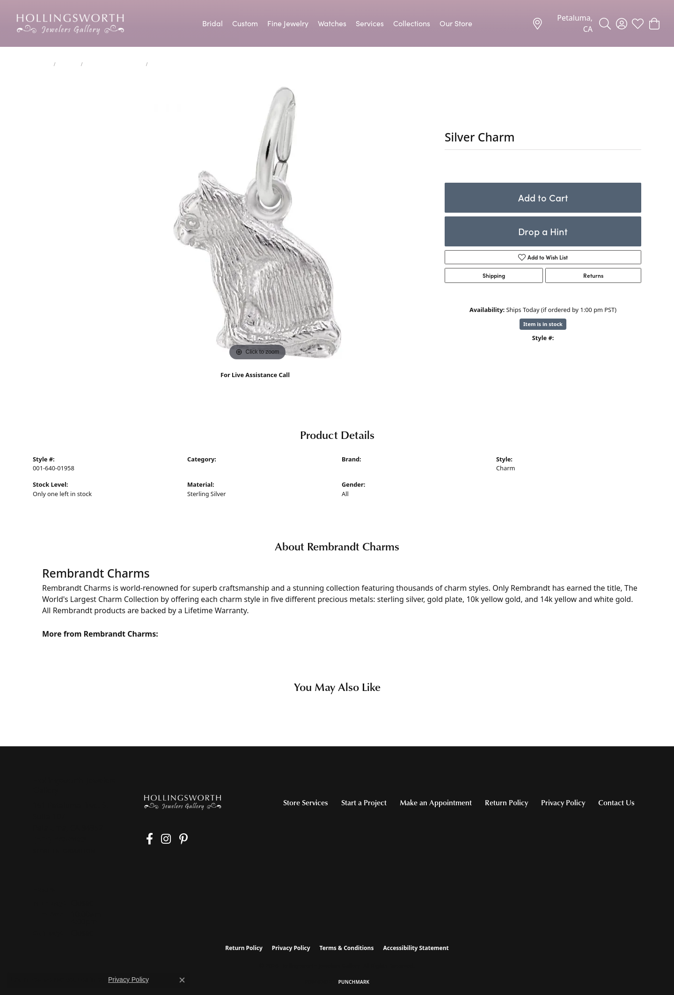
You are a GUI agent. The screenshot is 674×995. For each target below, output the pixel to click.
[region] (257, 222)
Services (370, 23)
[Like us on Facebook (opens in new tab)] (145, 839)
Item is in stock (543, 323)
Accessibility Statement (415, 948)
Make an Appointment (436, 802)
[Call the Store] (60, 839)
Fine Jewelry (287, 23)
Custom (245, 23)
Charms (68, 64)
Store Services (305, 802)
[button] (605, 23)
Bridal (212, 23)
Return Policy (506, 802)
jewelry (41, 64)
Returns (593, 275)
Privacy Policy (563, 802)
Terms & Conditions (347, 948)
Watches (332, 23)
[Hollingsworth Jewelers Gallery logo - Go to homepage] (70, 23)
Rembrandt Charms (369, 468)
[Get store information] (64, 851)
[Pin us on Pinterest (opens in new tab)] (172, 839)
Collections (411, 23)
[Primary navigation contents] (337, 23)
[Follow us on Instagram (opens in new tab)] (159, 839)
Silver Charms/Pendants (114, 64)
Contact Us (616, 802)
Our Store (456, 23)
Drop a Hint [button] (543, 231)
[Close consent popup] (182, 980)
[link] (562, 23)
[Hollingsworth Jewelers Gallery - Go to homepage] (182, 802)
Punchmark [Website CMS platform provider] (354, 982)
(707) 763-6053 (255, 385)
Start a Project (364, 802)
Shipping (494, 275)
